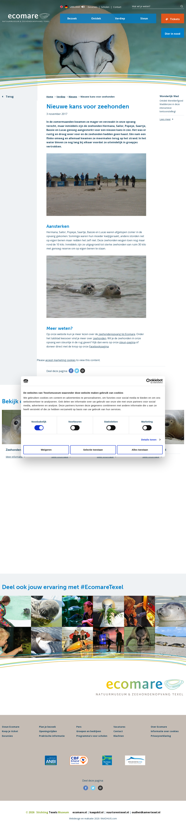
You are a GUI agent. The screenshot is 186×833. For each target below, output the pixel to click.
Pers (78, 727)
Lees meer (165, 119)
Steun (144, 18)
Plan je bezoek (47, 727)
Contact (117, 7)
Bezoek (72, 18)
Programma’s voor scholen (91, 736)
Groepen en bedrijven (88, 732)
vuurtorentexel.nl (117, 813)
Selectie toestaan (93, 449)
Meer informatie (14, 456)
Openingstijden (48, 732)
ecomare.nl (80, 813)
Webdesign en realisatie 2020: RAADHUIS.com (93, 819)
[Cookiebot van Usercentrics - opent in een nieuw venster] (149, 381)
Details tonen (148, 439)
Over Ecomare (159, 727)
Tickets (175, 19)
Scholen (105, 7)
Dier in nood (172, 33)
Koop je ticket (10, 732)
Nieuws (73, 96)
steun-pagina (127, 342)
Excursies (92, 7)
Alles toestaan (140, 449)
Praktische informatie (52, 736)
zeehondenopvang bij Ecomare (117, 334)
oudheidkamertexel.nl (146, 813)
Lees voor (77, 6)
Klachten (118, 736)
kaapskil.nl (97, 813)
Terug (10, 96)
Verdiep (120, 18)
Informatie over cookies (165, 732)
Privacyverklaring (161, 736)
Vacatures (119, 727)
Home (49, 96)
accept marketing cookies (60, 360)
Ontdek (96, 18)
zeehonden (99, 338)
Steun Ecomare (10, 727)
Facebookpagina (99, 346)
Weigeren (46, 449)
